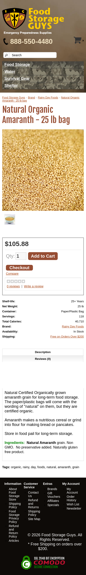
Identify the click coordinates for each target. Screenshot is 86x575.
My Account (72, 490)
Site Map (34, 519)
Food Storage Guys (13, 97)
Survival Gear (17, 78)
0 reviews (13, 286)
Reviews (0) (43, 358)
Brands (52, 489)
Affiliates (53, 501)
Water (9, 71)
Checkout (19, 267)
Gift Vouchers (53, 494)
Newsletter (74, 508)
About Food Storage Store (14, 494)
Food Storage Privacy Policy (14, 517)
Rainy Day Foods (48, 97)
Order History (71, 498)
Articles (14, 540)
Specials (53, 505)
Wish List (73, 504)
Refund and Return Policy (14, 531)
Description (43, 352)
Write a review (33, 286)
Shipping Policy (15, 505)
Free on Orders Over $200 (67, 336)
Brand (31, 97)
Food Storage (17, 64)
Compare (12, 273)
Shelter (11, 85)
